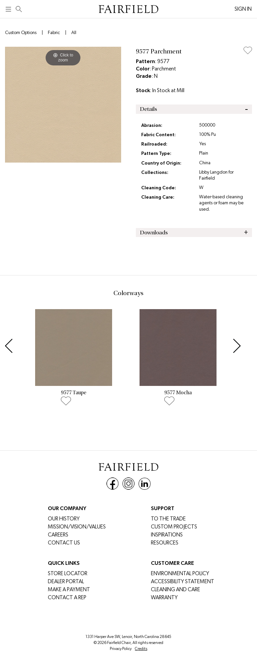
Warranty (164, 597)
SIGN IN (243, 9)
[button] (10, 344)
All (73, 32)
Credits (141, 648)
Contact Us (64, 542)
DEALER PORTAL (66, 581)
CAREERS (58, 534)
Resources (164, 542)
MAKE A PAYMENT (69, 589)
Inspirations (167, 534)
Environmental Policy (180, 573)
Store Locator (67, 573)
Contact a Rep (67, 597)
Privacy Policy (121, 648)
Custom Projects (174, 526)
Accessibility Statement (182, 581)
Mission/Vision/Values (77, 526)
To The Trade (168, 518)
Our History (64, 518)
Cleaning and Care (175, 589)
